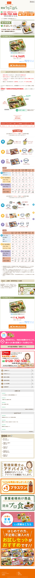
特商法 (19, 572)
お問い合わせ (20, 574)
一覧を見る (31, 431)
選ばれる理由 (6, 377)
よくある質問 (6, 383)
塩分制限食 (5, 18)
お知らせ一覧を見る (29, 409)
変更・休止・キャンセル (29, 61)
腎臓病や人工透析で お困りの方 (6, 443)
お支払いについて (22, 61)
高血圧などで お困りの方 (5, 447)
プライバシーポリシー (5, 573)
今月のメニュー (7, 373)
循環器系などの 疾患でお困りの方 (6, 451)
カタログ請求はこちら (10, 366)
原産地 (26, 60)
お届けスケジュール (30, 60)
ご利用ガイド (6, 370)
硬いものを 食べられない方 (6, 439)
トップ (2, 18)
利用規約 (19, 573)
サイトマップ (4, 572)
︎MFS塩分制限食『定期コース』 (17, 347)
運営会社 (3, 574)
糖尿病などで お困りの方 (5, 455)
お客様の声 (6, 387)
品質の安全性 (6, 380)
